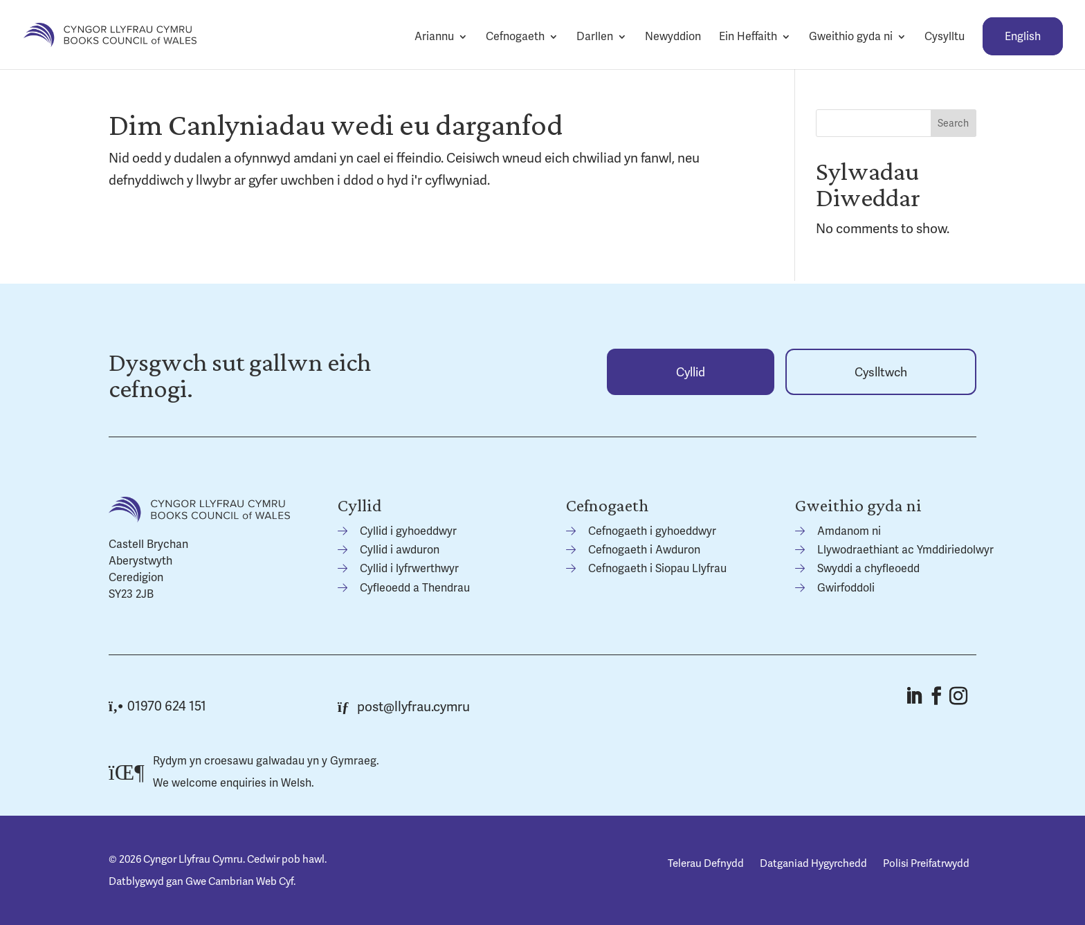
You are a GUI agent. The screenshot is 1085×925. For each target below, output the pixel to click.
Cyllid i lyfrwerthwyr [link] (409, 568)
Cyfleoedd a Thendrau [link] (415, 587)
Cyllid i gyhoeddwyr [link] (408, 531)
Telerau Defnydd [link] (706, 863)
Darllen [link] (594, 36)
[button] (913, 696)
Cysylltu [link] (944, 36)
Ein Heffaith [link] (748, 36)
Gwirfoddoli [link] (846, 587)
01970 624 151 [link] (157, 706)
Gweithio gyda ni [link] (851, 36)
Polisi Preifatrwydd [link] (926, 863)
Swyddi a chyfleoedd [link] (868, 568)
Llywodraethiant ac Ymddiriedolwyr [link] (905, 549)
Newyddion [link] (673, 36)
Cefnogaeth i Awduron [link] (644, 549)
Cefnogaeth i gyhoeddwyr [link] (652, 531)
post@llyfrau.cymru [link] (404, 706)
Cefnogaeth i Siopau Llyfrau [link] (657, 568)
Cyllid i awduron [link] (399, 549)
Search (953, 123)
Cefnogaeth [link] (515, 36)
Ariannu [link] (434, 36)
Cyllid (690, 372)
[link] (110, 33)
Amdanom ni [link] (849, 531)
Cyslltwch (881, 372)
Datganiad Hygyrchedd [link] (813, 863)
